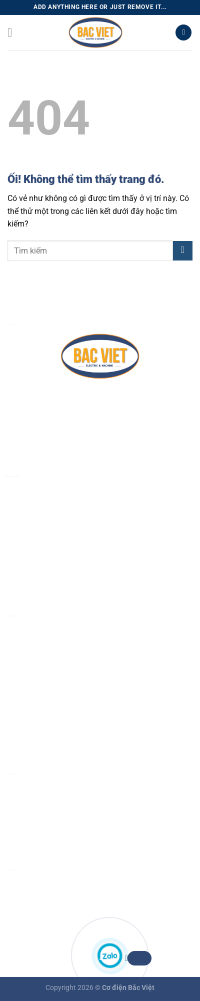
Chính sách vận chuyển (46, 700)
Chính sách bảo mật (40, 653)
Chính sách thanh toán (45, 677)
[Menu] (14, 32)
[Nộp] (182, 250)
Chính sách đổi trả (37, 723)
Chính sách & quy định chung (56, 631)
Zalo (138, 958)
